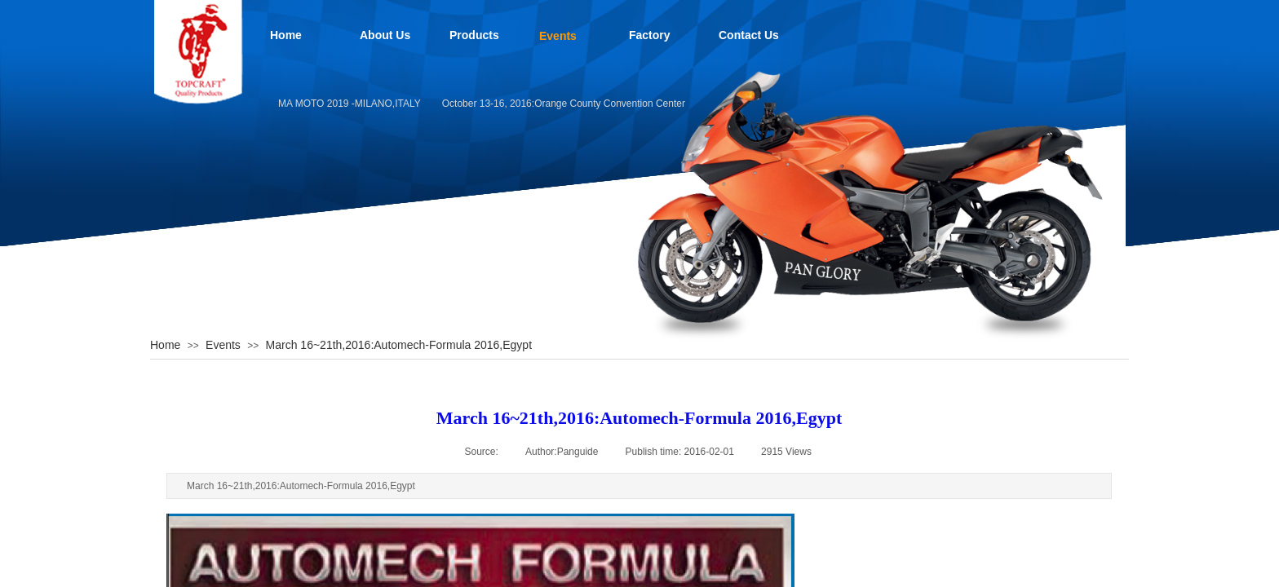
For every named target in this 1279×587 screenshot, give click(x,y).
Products (474, 35)
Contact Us (749, 35)
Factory (649, 35)
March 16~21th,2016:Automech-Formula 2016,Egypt (399, 344)
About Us (385, 35)
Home (286, 35)
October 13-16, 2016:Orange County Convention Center (567, 103)
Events (558, 35)
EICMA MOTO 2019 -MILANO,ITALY (345, 103)
